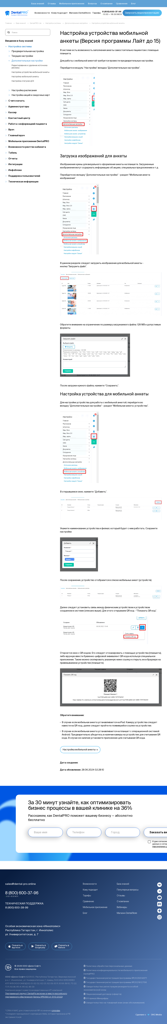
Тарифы (87, 895)
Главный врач (16, 135)
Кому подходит (90, 889)
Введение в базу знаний (19, 41)
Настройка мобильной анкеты (25, 76)
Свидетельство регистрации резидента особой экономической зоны (111, 988)
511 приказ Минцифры (96, 998)
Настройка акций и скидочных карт (31, 95)
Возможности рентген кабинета (27, 147)
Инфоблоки (15, 170)
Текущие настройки (22, 56)
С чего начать (16, 100)
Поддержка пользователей (24, 176)
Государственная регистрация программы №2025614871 (115, 978)
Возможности (90, 884)
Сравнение (88, 901)
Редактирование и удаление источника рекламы (29, 66)
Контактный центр (19, 118)
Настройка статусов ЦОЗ (23, 81)
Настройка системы (20, 46)
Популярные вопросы (128, 889)
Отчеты (12, 158)
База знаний (123, 884)
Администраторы (18, 106)
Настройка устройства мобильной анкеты (30, 72)
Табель (12, 152)
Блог (85, 913)
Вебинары (122, 907)
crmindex (56, 1010)
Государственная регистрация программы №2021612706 (115, 982)
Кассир (12, 112)
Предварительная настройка (28, 51)
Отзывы (121, 895)
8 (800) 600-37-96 (21, 893)
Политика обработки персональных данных (108, 966)
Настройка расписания (24, 90)
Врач (11, 129)
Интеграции (15, 164)
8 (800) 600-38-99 (16, 907)
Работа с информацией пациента (27, 124)
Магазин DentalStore (127, 913)
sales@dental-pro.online (20, 883)
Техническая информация (23, 181)
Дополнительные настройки (27, 60)
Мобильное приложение (95, 907)
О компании (123, 901)
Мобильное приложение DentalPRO (28, 141)
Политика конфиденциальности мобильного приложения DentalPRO (115, 972)
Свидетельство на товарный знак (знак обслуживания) (114, 1002)
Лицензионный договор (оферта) (102, 994)
